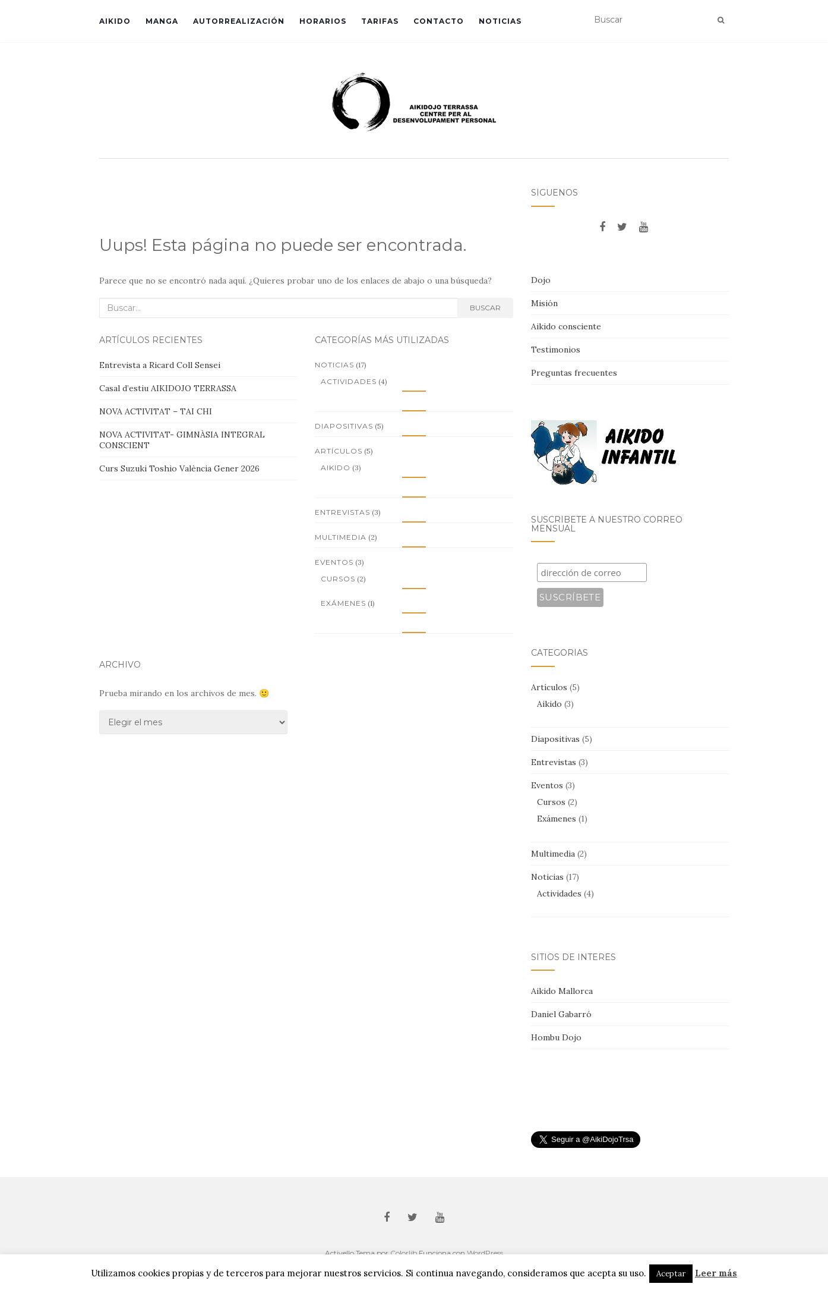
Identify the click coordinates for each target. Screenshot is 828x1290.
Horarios (322, 21)
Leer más (716, 1273)
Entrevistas (342, 512)
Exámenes (343, 603)
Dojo (541, 280)
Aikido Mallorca (562, 991)
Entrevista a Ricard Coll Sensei (159, 365)
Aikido (115, 21)
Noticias (500, 21)
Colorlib (403, 1252)
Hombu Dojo (556, 1037)
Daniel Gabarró (561, 1014)
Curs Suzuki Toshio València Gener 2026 (179, 468)
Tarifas (380, 21)
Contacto (438, 21)
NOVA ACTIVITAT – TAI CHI (155, 411)
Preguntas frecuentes (574, 372)
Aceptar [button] (670, 1274)
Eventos (334, 562)
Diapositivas (344, 425)
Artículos (338, 450)
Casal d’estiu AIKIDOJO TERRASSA (167, 388)
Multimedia (340, 537)
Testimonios (555, 349)
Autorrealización (239, 21)
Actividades (349, 381)
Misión (544, 303)
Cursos (338, 578)
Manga (162, 21)
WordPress (485, 1252)
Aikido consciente (566, 326)
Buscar (485, 307)
